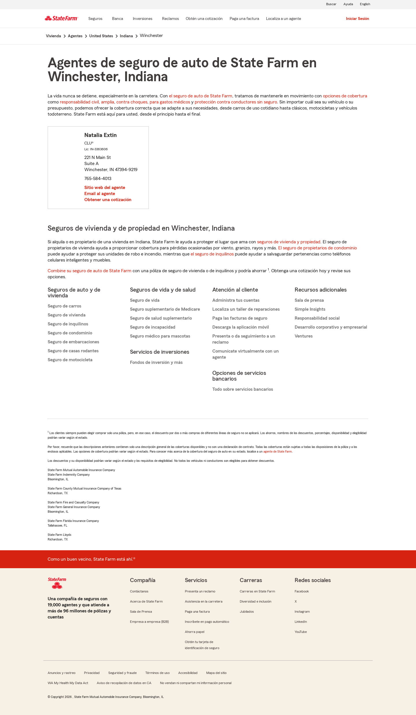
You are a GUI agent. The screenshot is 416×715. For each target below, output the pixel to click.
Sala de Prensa (141, 611)
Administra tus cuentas (235, 300)
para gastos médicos (170, 102)
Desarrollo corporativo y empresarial (331, 327)
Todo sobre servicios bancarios (242, 389)
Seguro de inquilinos (68, 324)
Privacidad (92, 673)
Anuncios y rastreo (61, 673)
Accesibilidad (188, 673)
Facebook (302, 591)
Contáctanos (139, 591)
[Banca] (118, 19)
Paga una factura (197, 611)
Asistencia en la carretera (203, 601)
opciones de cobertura (345, 96)
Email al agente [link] (99, 193)
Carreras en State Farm (257, 591)
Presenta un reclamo (200, 591)
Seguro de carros (64, 306)
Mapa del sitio (216, 673)
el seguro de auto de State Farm (200, 96)
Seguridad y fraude (122, 673)
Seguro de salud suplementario (161, 318)
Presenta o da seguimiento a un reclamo (243, 339)
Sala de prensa (309, 300)
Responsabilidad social (317, 318)
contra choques (131, 102)
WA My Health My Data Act (68, 683)
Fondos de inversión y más (156, 362)
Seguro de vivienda (67, 315)
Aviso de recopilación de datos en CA (124, 683)
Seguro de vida (144, 300)
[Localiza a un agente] (283, 19)
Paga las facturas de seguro (239, 318)
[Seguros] (95, 19)
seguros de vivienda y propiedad (288, 242)
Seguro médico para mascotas (160, 336)
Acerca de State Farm (146, 601)
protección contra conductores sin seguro (236, 102)
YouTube (301, 632)
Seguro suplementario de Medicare (165, 309)
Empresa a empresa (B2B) (149, 621)
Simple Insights (310, 309)
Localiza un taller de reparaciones (246, 309)
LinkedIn (301, 621)
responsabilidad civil (79, 102)
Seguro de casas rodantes (73, 351)
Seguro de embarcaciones (73, 342)
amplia (107, 102)
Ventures (304, 336)
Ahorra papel (194, 632)
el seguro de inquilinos (212, 254)
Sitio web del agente (104, 187)
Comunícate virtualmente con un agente (245, 354)
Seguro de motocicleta (70, 360)
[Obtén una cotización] (204, 19)
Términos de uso (157, 673)
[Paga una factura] (244, 19)
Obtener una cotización (107, 199)
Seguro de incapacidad (152, 327)
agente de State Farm (277, 451)
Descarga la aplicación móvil (240, 327)
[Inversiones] (142, 19)
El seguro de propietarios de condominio (317, 248)
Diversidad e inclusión (255, 601)
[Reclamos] (170, 19)
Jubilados (247, 611)
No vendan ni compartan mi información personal (195, 683)
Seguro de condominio (70, 333)
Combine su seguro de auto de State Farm (89, 270)
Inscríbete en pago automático (207, 621)
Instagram (302, 611)
